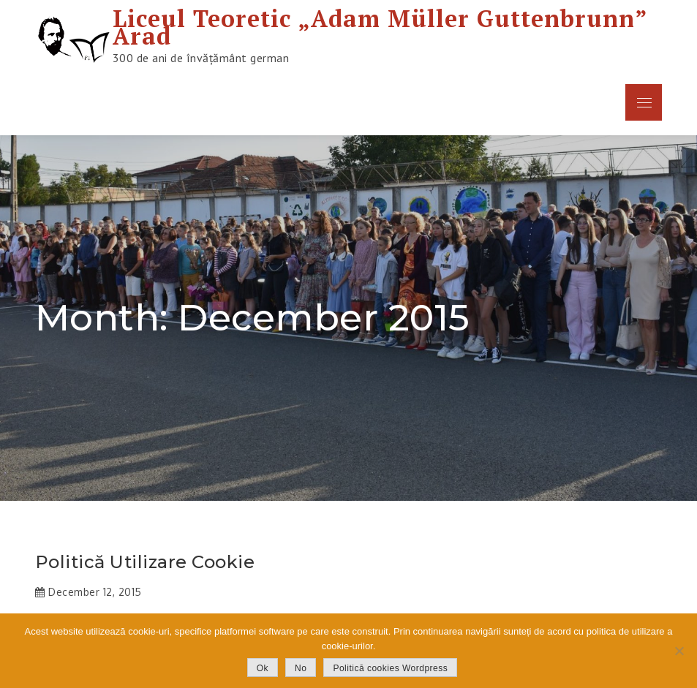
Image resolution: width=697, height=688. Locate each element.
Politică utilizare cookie (145, 562)
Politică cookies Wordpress (390, 668)
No (300, 668)
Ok (262, 668)
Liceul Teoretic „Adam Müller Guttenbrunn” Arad (380, 27)
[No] (678, 650)
